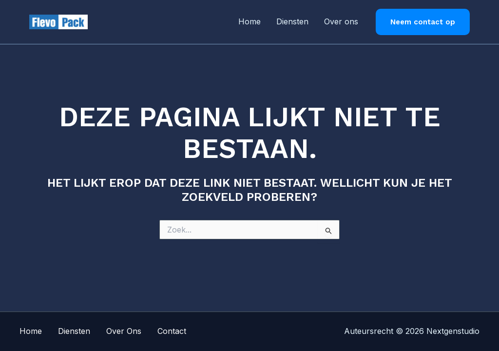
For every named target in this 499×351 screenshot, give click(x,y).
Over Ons (123, 331)
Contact (171, 331)
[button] (423, 22)
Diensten (292, 21)
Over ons (341, 21)
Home (249, 21)
